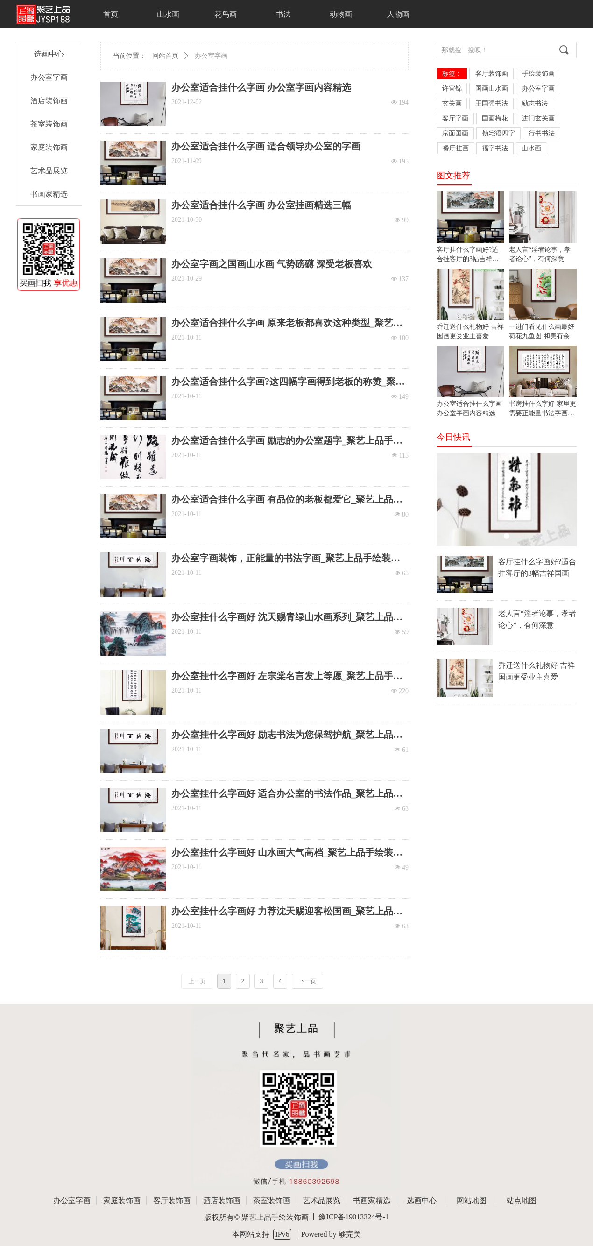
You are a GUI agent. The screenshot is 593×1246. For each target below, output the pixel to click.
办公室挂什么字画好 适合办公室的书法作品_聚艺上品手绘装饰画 (286, 793)
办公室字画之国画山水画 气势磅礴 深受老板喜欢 (271, 264)
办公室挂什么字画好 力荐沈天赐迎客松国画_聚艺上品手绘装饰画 (286, 911)
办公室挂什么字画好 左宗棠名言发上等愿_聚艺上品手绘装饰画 (286, 676)
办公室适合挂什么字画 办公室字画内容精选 (261, 87)
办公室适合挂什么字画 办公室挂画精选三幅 (261, 205)
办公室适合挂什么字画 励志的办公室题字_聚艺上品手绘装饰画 (286, 440)
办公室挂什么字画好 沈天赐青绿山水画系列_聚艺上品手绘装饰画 (286, 617)
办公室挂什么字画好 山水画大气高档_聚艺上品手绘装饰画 (286, 852)
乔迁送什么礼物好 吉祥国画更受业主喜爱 (536, 671)
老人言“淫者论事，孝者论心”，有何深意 (537, 619)
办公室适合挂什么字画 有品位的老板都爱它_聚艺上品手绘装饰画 (286, 499)
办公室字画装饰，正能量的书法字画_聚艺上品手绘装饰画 (285, 558)
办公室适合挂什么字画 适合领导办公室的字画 (265, 146)
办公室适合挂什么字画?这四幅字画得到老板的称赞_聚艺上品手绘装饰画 (288, 381)
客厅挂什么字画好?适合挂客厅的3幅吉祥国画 (537, 567)
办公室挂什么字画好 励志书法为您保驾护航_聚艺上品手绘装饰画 (286, 734)
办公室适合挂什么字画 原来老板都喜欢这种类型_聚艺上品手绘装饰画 (286, 323)
